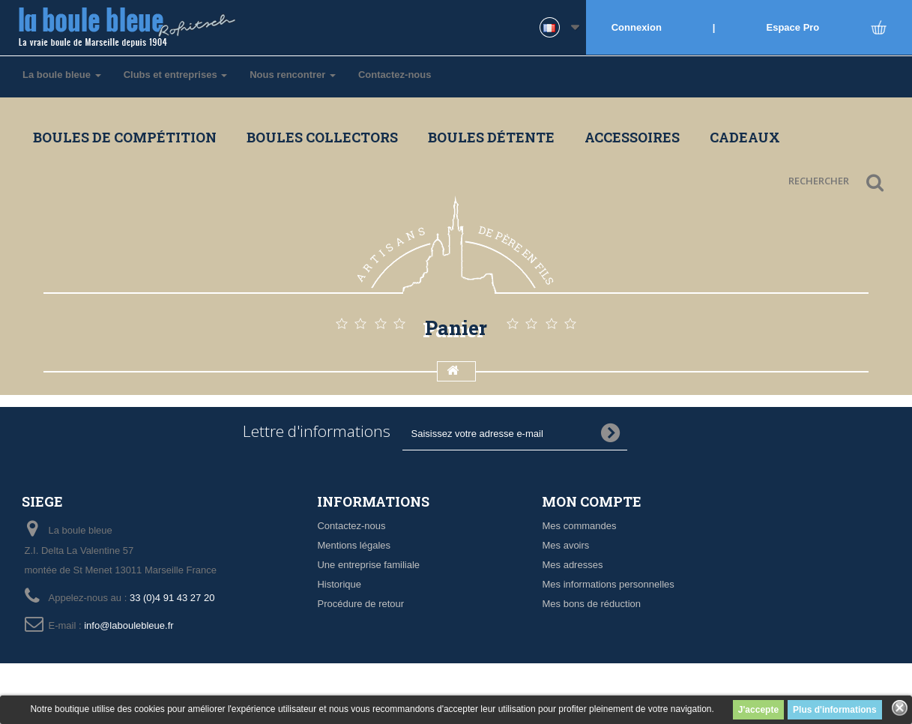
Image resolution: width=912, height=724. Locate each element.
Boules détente (491, 137)
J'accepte (758, 710)
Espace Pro (793, 27)
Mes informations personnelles (608, 584)
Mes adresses (572, 564)
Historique (339, 584)
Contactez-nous (395, 74)
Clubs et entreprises (176, 74)
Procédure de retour (360, 603)
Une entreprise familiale (368, 564)
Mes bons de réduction (591, 603)
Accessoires (632, 137)
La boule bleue (61, 74)
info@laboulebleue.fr (128, 625)
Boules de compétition (125, 137)
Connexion (636, 27)
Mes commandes (579, 525)
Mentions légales (353, 545)
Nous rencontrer (293, 74)
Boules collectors (322, 137)
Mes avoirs (565, 545)
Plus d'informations (835, 710)
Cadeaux (745, 137)
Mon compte (591, 501)
